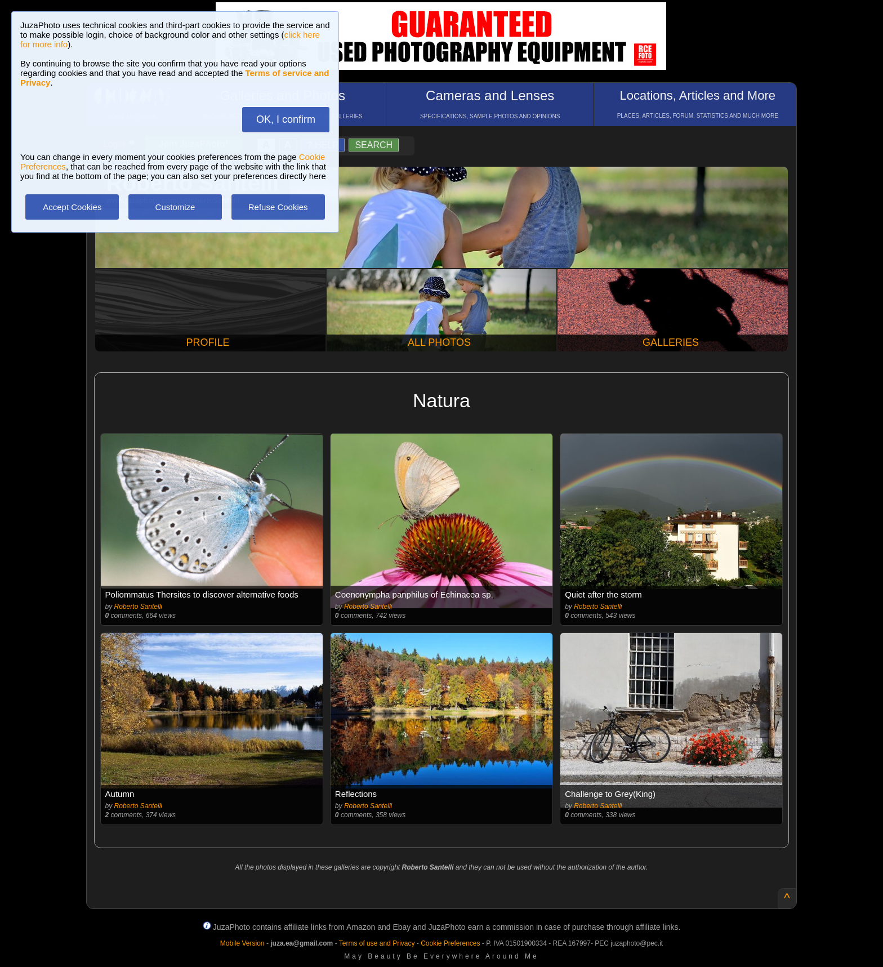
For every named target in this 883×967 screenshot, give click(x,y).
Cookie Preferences (450, 943)
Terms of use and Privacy (377, 943)
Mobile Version (242, 943)
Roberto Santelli (138, 606)
